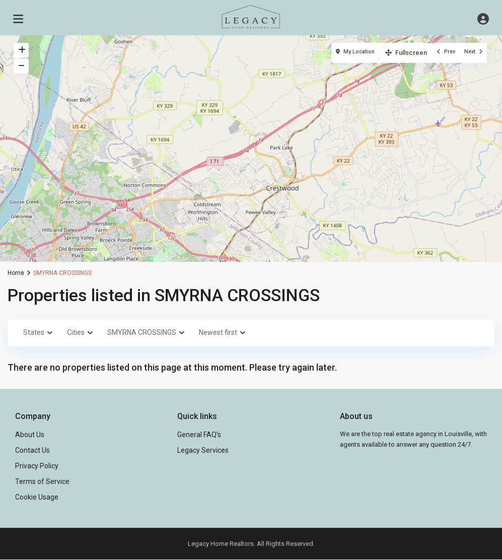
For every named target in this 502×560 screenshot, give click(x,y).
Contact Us (32, 450)
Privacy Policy (36, 466)
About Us (29, 435)
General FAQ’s (199, 435)
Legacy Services (203, 450)
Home (16, 272)
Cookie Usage (36, 497)
